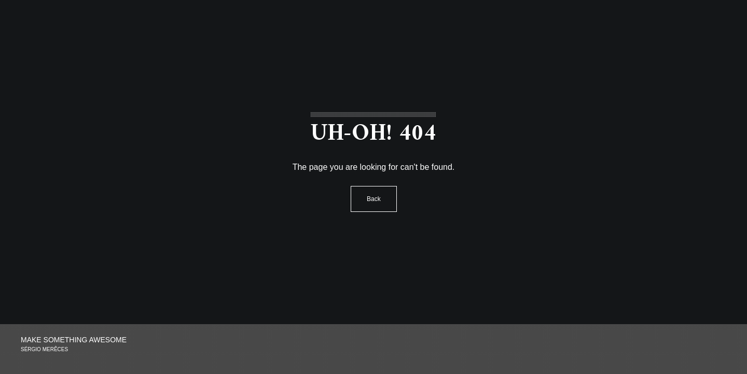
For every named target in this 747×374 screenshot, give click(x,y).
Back (374, 199)
